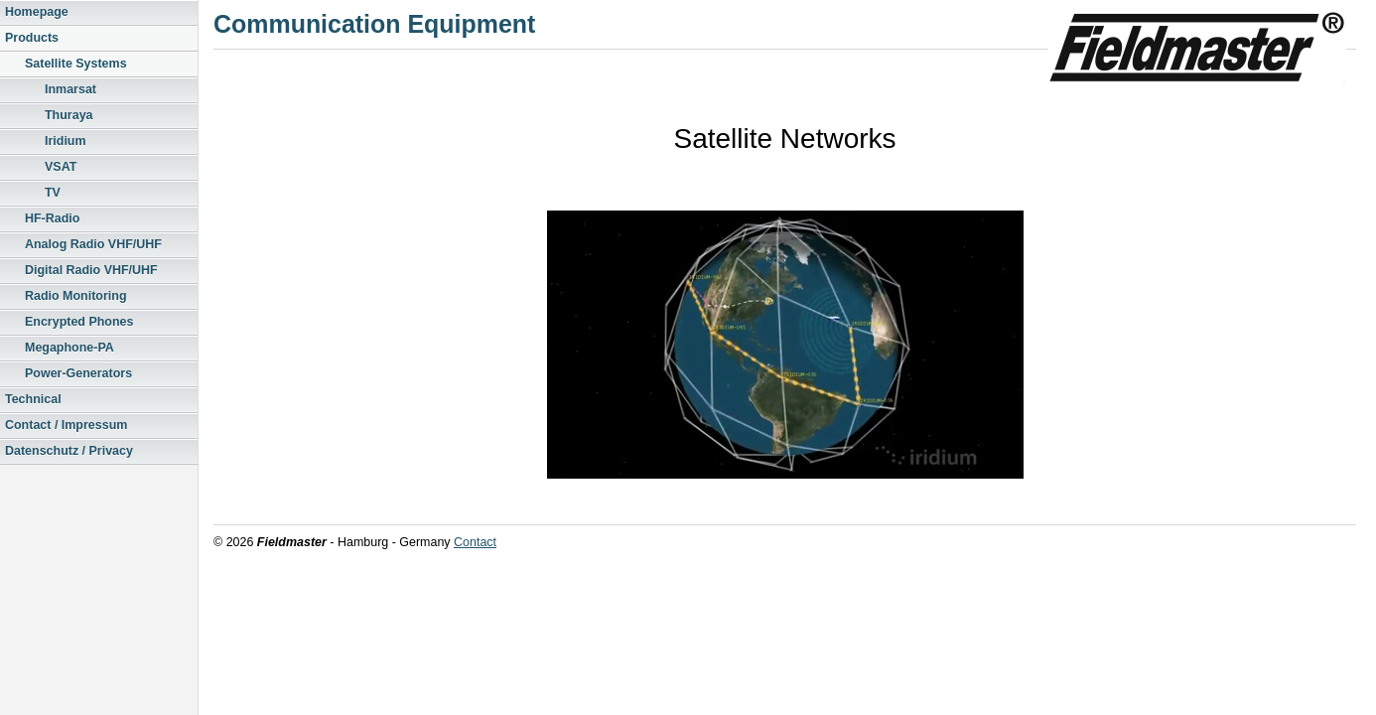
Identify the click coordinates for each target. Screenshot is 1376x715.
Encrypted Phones (79, 322)
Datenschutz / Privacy (69, 451)
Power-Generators (78, 373)
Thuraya (69, 115)
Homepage (37, 12)
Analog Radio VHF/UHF (93, 244)
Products (32, 38)
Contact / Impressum (66, 425)
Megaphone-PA (69, 348)
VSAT (60, 167)
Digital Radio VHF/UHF (91, 270)
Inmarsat (70, 89)
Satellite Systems (76, 64)
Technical (33, 399)
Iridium (65, 141)
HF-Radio (52, 218)
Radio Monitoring (76, 296)
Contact (475, 542)
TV (53, 193)
